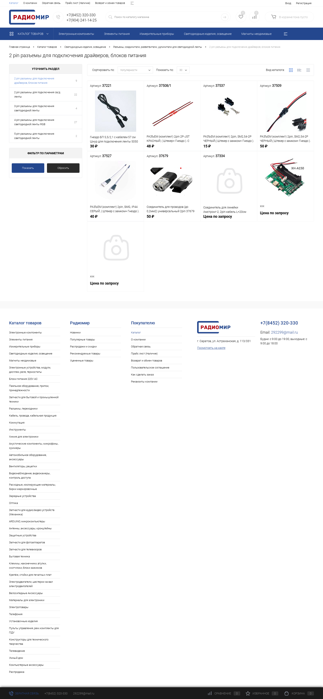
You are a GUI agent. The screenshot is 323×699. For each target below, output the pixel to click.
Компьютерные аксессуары (26, 664)
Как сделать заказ (142, 374)
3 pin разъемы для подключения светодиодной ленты (34, 108)
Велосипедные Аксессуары (26, 593)
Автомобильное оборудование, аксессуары (28, 457)
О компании (30, 3)
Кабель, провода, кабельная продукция (32, 415)
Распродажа (16, 671)
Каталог (13, 3)
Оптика (13, 503)
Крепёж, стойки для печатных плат (30, 574)
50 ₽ (285, 148)
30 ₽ (115, 148)
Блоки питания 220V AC (23, 378)
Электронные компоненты (25, 332)
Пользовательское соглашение (150, 367)
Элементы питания (21, 339)
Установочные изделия (23, 621)
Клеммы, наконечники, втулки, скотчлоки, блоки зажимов (27, 565)
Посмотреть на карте (211, 348)
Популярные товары (82, 339)
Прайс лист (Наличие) (77, 3)
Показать (28, 167)
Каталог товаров (30, 34)
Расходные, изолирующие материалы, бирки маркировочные (32, 487)
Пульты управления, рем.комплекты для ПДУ (34, 630)
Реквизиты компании (144, 381)
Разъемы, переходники (23, 408)
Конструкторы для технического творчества (28, 641)
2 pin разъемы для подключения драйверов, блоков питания (34, 80)
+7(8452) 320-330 (56, 693)
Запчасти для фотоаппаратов (27, 542)
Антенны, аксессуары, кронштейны (30, 528)
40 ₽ (115, 218)
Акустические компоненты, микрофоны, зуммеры (33, 446)
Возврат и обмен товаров (110, 3)
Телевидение (17, 650)
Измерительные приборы (24, 346)
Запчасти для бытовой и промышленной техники (34, 399)
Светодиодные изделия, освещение (30, 353)
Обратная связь (51, 3)
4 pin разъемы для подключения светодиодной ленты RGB (34, 122)
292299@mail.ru (284, 332)
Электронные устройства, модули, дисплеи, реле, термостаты (30, 369)
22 (75, 94)
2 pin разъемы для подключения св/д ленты (37, 94)
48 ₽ (172, 148)
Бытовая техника (19, 556)
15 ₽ (228, 148)
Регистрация (303, 3)
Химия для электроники (23, 436)
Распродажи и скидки (83, 346)
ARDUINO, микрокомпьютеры (27, 521)
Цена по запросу (228, 218)
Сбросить (63, 167)
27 (75, 122)
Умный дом (16, 657)
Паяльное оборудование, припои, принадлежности (29, 388)
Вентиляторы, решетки (23, 466)
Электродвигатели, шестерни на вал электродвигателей (31, 584)
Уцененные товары (81, 360)
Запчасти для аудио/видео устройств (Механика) (31, 512)
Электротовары (18, 607)
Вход (288, 3)
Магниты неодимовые (22, 360)
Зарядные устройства (22, 496)
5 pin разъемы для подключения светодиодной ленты (34, 136)
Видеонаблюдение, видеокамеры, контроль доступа (29, 475)
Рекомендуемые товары (85, 353)
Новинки (75, 332)
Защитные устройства (22, 535)
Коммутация (17, 422)
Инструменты (17, 429)
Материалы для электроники (26, 600)
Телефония (15, 614)
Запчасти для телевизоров (25, 549)
